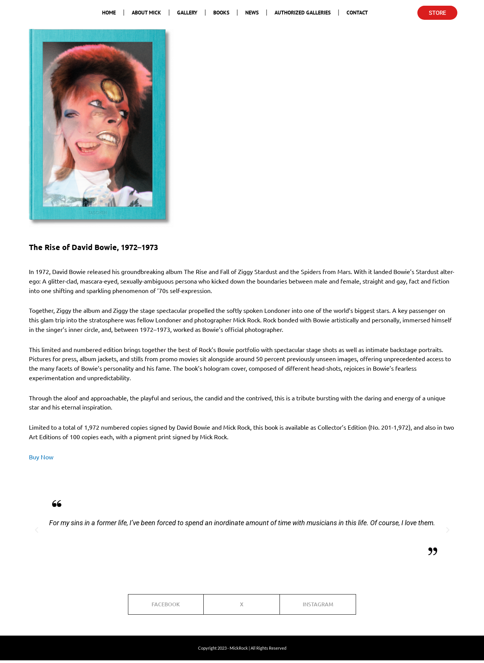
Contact (357, 12)
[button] (36, 530)
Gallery (187, 12)
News (252, 12)
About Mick (146, 12)
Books (221, 12)
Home (109, 12)
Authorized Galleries (303, 12)
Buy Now (41, 457)
